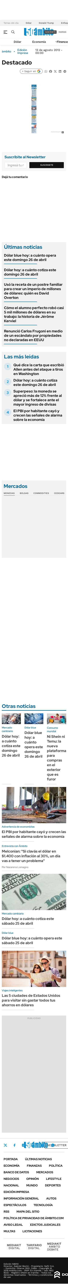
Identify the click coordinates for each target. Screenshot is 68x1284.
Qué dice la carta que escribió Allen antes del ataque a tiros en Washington (38, 369)
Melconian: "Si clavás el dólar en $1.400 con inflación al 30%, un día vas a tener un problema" (31, 856)
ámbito (6, 51)
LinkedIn (33, 1145)
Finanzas (34, 1166)
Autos (51, 1198)
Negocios (11, 1179)
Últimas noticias (38, 1159)
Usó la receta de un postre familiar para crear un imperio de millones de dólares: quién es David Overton (33, 291)
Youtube (43, 1145)
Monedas (9, 493)
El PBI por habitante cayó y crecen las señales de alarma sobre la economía (37, 415)
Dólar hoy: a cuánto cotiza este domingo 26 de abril (30, 272)
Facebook (14, 1145)
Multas (9, 1231)
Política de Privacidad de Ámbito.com (34, 1218)
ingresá (62, 32)
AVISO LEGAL (13, 1225)
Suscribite (46, 165)
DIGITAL (14, 1246)
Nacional (11, 1185)
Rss (6, 1212)
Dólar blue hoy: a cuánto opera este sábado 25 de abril (32, 940)
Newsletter (57, 1145)
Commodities (41, 493)
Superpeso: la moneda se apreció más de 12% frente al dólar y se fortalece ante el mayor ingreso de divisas (37, 398)
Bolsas (24, 493)
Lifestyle (53, 1179)
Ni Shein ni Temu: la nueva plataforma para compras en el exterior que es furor (56, 758)
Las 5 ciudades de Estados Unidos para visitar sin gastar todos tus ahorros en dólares (31, 1000)
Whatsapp (52, 1145)
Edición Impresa (16, 1192)
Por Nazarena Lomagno (15, 867)
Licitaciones (32, 1231)
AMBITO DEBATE (54, 1246)
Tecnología (43, 1205)
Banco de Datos (16, 1172)
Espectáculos (15, 1205)
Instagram (23, 1145)
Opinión (32, 1179)
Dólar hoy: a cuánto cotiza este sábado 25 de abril (28, 921)
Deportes (53, 1185)
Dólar (29, 23)
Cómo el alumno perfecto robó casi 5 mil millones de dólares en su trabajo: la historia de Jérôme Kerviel (34, 314)
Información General (21, 1198)
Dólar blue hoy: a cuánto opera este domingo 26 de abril (30, 257)
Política (56, 1166)
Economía (39, 42)
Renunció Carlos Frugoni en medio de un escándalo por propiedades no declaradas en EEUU (33, 335)
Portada (11, 1159)
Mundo (32, 1185)
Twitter (5, 1145)
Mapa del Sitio (28, 1212)
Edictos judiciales (45, 1225)
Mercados (44, 1172)
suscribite (50, 32)
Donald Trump (46, 23)
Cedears (59, 493)
